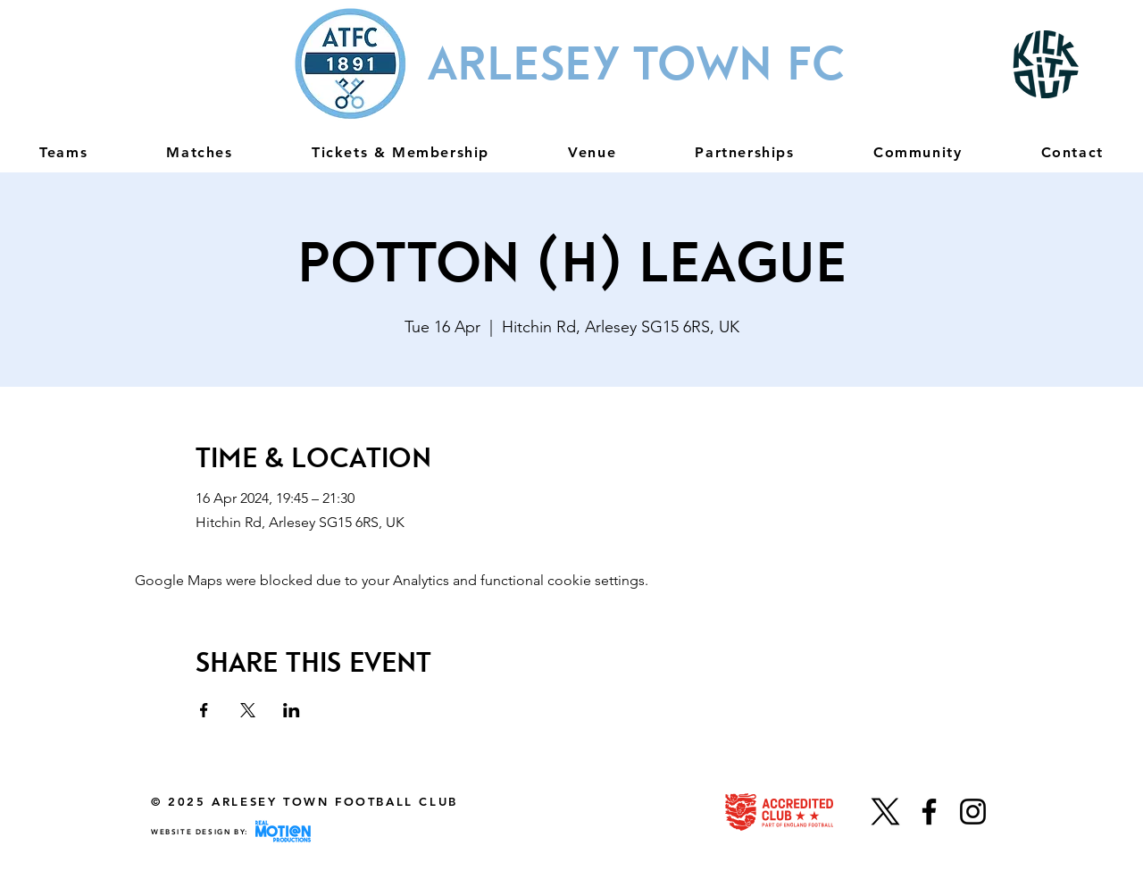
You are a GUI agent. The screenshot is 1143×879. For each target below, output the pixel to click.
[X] (885, 811)
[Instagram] (972, 811)
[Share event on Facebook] (204, 710)
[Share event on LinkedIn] (291, 710)
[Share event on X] (247, 710)
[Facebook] (929, 811)
